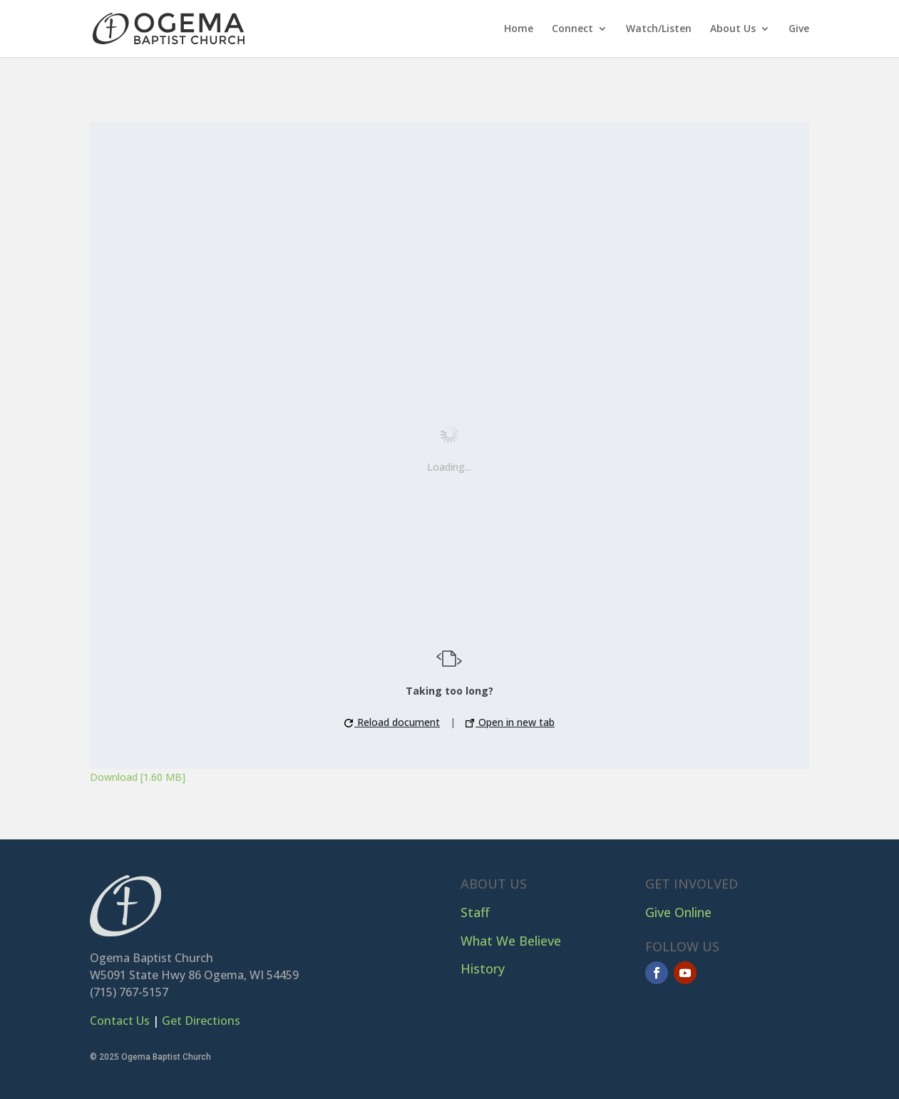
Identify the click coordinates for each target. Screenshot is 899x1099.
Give (798, 29)
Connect (572, 29)
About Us (733, 29)
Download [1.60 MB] (137, 777)
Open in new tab (510, 722)
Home (518, 29)
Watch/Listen (659, 29)
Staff (475, 912)
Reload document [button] (392, 722)
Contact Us (120, 1020)
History (483, 968)
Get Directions (201, 1020)
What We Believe (511, 940)
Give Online (678, 912)
